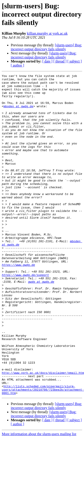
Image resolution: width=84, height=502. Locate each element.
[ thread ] (60, 61)
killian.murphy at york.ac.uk (47, 33)
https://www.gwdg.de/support (25, 315)
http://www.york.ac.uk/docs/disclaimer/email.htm (43, 433)
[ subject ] (74, 61)
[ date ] (47, 61)
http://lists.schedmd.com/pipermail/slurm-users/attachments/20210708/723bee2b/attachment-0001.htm (43, 453)
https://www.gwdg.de (18, 303)
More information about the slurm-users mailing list (39, 498)
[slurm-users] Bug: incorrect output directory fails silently (46, 47)
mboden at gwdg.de (18, 113)
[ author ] (17, 65)
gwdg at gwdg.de (41, 323)
